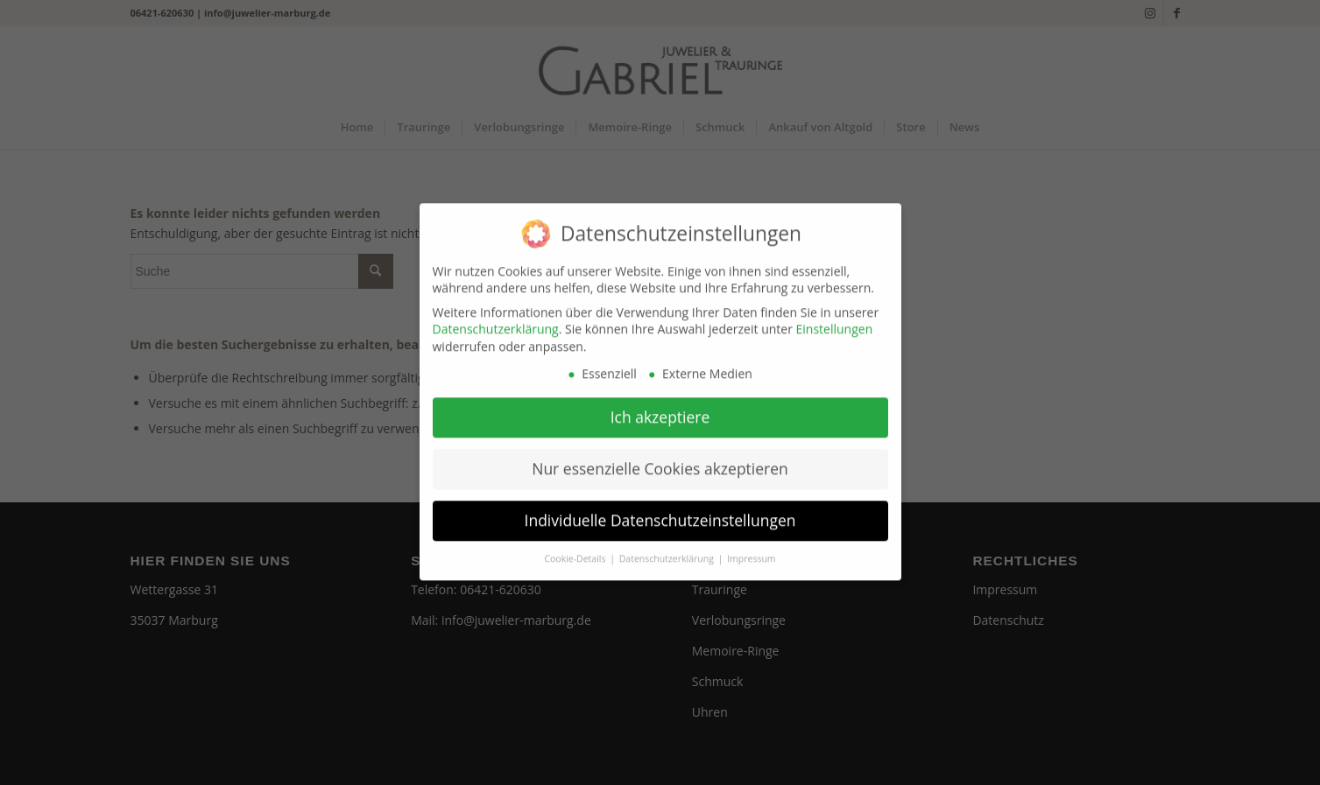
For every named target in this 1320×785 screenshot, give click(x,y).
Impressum (751, 549)
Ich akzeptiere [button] (660, 406)
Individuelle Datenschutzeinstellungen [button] (660, 510)
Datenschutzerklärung (496, 319)
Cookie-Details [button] (576, 549)
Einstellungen (834, 319)
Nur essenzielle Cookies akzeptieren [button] (660, 458)
